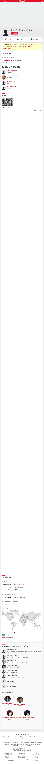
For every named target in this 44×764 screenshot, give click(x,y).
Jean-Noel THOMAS (7, 703)
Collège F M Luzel (8, 61)
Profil (9, 39)
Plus (41, 724)
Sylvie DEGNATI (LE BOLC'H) (10, 718)
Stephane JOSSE (12, 649)
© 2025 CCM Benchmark (26, 745)
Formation (26, 742)
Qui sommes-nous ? (6, 742)
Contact (14, 742)
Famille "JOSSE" (11, 686)
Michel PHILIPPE (11, 87)
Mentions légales (36, 744)
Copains (35, 39)
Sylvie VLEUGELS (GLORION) (27, 718)
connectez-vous (14, 46)
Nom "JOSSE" (11, 681)
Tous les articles (38, 742)
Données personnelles (16, 744)
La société (32, 742)
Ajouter (15, 33)
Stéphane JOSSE (12, 670)
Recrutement (7, 744)
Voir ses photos (38, 110)
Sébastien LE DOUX (20, 704)
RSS (17, 742)
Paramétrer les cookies (27, 744)
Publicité (21, 742)
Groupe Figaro (16, 745)
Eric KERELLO (10, 81)
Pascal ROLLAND (12, 70)
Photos (22, 39)
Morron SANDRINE (12, 76)
